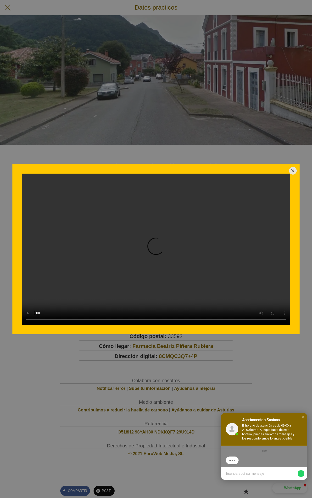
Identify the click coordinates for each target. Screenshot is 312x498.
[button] (303, 417)
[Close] (293, 171)
